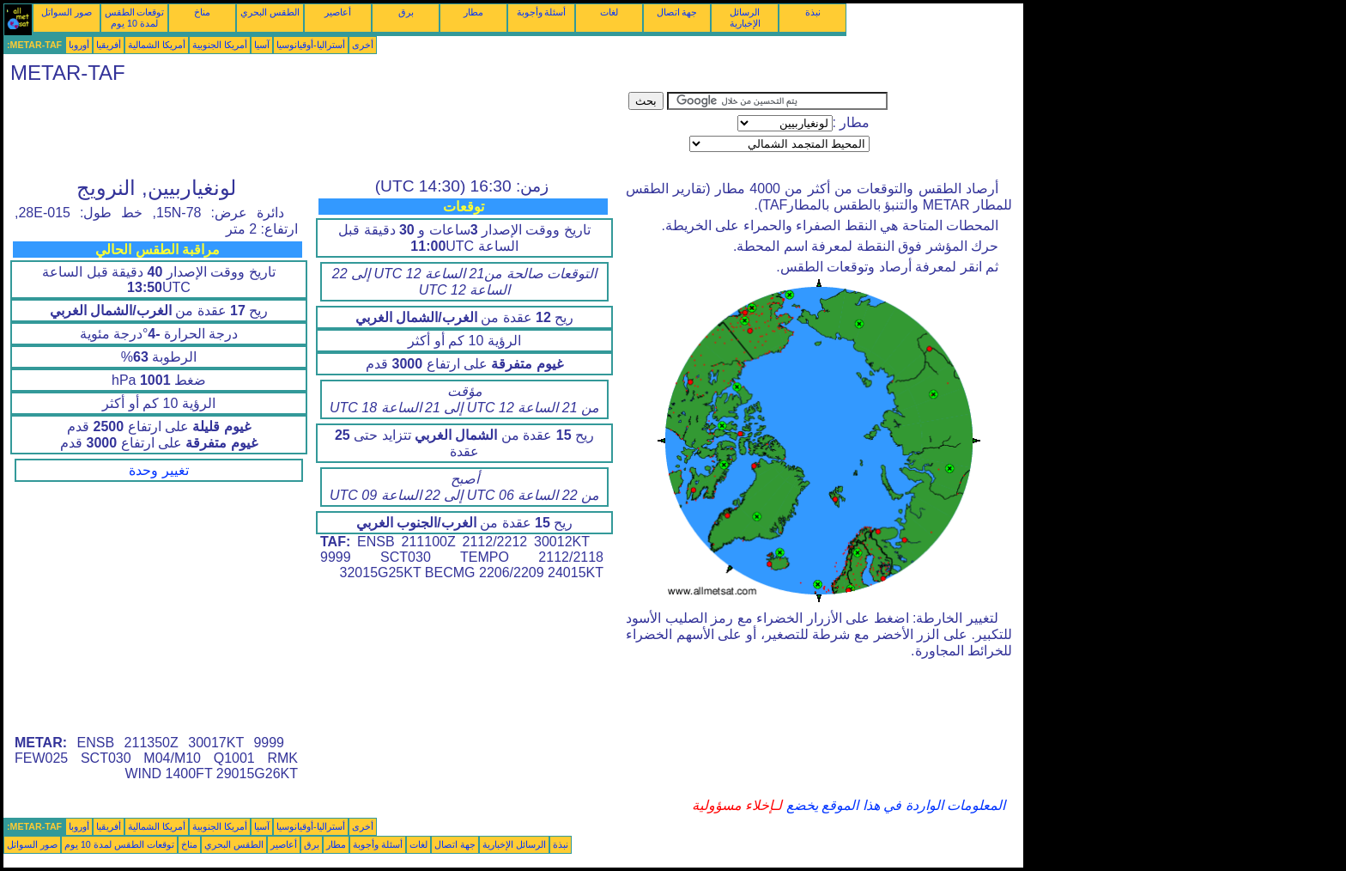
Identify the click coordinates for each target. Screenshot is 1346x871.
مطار (473, 12)
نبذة (813, 12)
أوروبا (79, 45)
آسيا (262, 45)
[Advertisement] (315, 130)
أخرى (362, 45)
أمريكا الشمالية (156, 45)
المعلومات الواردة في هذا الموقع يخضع (893, 805)
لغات (609, 12)
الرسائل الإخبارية (745, 17)
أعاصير (337, 12)
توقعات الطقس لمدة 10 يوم (135, 17)
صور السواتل (66, 12)
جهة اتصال (677, 12)
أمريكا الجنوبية (219, 45)
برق (406, 12)
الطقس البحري (270, 12)
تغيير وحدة (158, 470)
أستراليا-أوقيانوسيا (310, 45)
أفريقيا (108, 45)
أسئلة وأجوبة (542, 12)
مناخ (202, 12)
